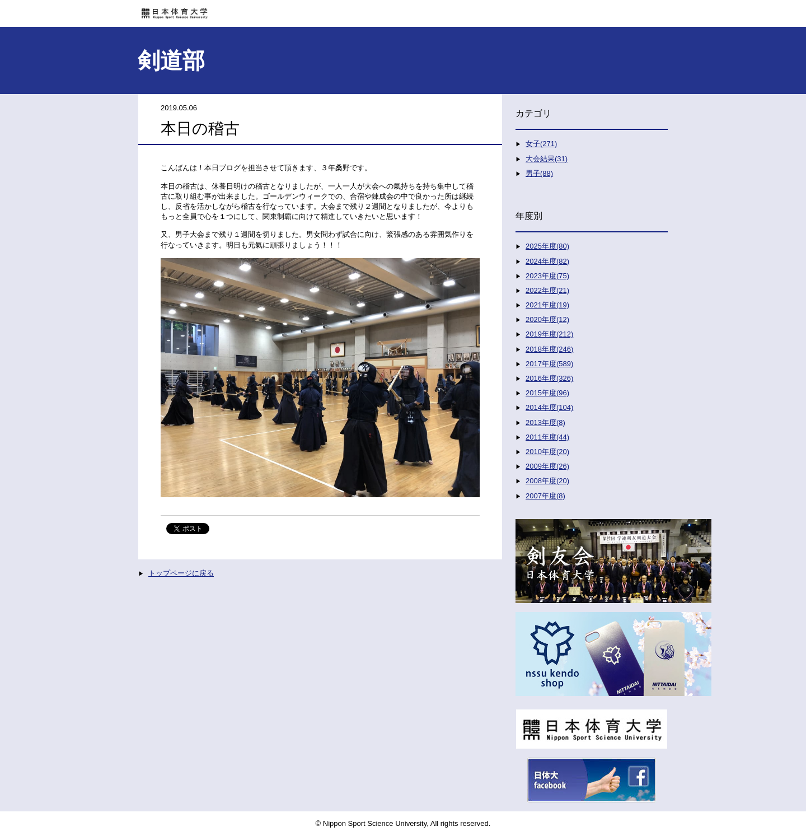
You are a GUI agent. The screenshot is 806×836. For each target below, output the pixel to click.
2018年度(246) (549, 349)
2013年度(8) (545, 422)
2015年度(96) (547, 393)
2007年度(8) (545, 496)
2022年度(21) (547, 290)
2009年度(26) (547, 466)
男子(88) (539, 173)
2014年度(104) (549, 407)
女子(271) (541, 143)
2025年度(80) (547, 246)
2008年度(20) (547, 481)
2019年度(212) (549, 334)
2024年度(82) (547, 261)
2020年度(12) (547, 319)
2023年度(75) (547, 276)
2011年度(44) (547, 437)
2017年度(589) (549, 363)
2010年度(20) (547, 451)
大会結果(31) (547, 159)
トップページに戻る (181, 573)
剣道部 (171, 60)
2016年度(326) (549, 378)
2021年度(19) (547, 305)
